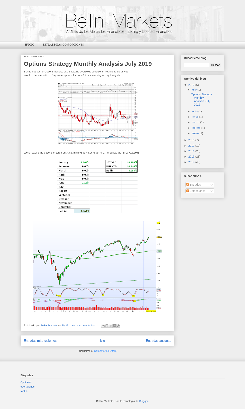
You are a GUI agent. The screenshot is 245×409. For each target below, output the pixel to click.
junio (195, 111)
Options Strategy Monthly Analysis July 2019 (88, 63)
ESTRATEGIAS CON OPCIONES (63, 45)
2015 (191, 156)
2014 (191, 162)
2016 (191, 151)
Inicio (101, 340)
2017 (191, 145)
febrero (196, 127)
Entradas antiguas (158, 340)
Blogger (143, 401)
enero (196, 133)
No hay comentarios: (84, 325)
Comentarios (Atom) (105, 350)
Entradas (193, 184)
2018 (191, 140)
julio (194, 89)
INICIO (29, 45)
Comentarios (195, 190)
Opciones (25, 382)
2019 (191, 84)
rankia (23, 391)
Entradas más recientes (40, 340)
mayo (195, 116)
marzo (196, 122)
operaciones (27, 386)
